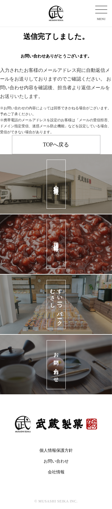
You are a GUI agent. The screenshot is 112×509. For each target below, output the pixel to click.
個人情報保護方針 (56, 450)
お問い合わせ (56, 461)
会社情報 (56, 472)
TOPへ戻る (56, 145)
